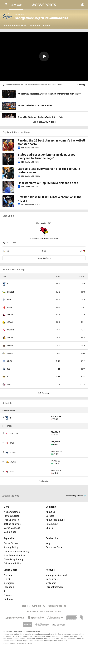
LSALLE (10, 322)
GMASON (10, 292)
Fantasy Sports (11, 516)
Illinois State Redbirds (42, 238)
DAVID (9, 307)
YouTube (8, 575)
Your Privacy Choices (14, 555)
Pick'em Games (12, 512)
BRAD (12, 443)
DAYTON (10, 330)
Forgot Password (55, 587)
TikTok (7, 579)
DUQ (8, 369)
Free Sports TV (11, 519)
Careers (50, 516)
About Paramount (55, 519)
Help (48, 543)
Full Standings (44, 393)
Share (80, 84)
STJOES (10, 314)
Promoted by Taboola (76, 496)
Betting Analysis (12, 524)
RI (7, 283)
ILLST (12, 471)
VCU (8, 376)
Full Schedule (44, 481)
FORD (9, 384)
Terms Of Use (11, 543)
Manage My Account (56, 575)
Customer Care (54, 547)
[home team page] (44, 231)
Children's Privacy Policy (16, 551)
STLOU (9, 361)
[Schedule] (34, 25)
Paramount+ (52, 524)
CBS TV (49, 528)
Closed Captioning (13, 559)
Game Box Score (44, 258)
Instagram (9, 583)
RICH (9, 299)
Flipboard (8, 599)
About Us (50, 512)
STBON (10, 345)
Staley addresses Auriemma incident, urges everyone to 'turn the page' (46, 156)
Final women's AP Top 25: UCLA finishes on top (48, 183)
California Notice (12, 563)
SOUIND (13, 452)
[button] (44, 56)
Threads (8, 595)
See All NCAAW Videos (44, 121)
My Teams (51, 583)
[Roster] (46, 25)
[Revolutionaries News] (15, 25)
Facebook (9, 587)
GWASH (10, 353)
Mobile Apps (10, 532)
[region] (44, 56)
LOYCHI (10, 337)
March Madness (12, 528)
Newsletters (52, 579)
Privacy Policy (11, 547)
